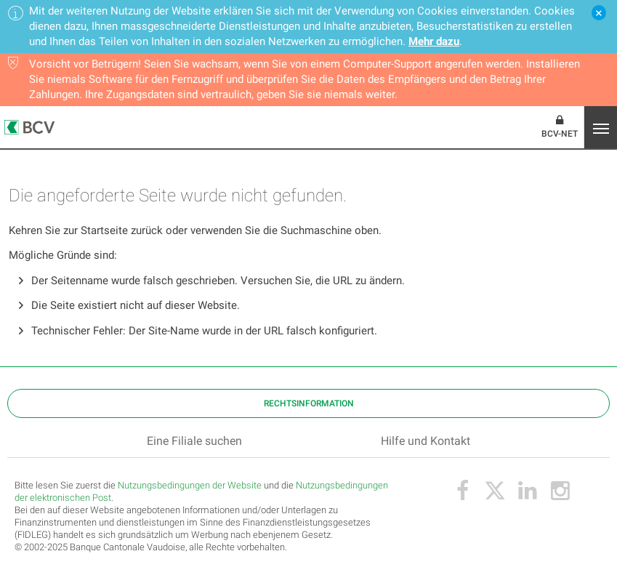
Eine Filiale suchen (194, 441)
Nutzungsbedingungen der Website (190, 485)
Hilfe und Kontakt (425, 441)
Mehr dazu (433, 41)
